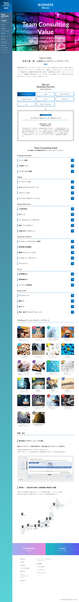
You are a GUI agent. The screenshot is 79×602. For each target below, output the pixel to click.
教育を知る (3, 39)
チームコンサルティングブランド (4, 36)
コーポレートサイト (5, 52)
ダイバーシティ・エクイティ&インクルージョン (4, 42)
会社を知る (3, 28)
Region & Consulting (45, 104)
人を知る (3, 26)
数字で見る (3, 24)
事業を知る (3, 33)
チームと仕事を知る (5, 31)
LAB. (26, 104)
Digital (45, 94)
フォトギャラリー (4, 49)
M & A (45, 99)
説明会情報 (3, 45)
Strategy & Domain (26, 94)
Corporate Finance (26, 99)
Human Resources (65, 94)
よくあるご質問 (4, 47)
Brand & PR (65, 99)
